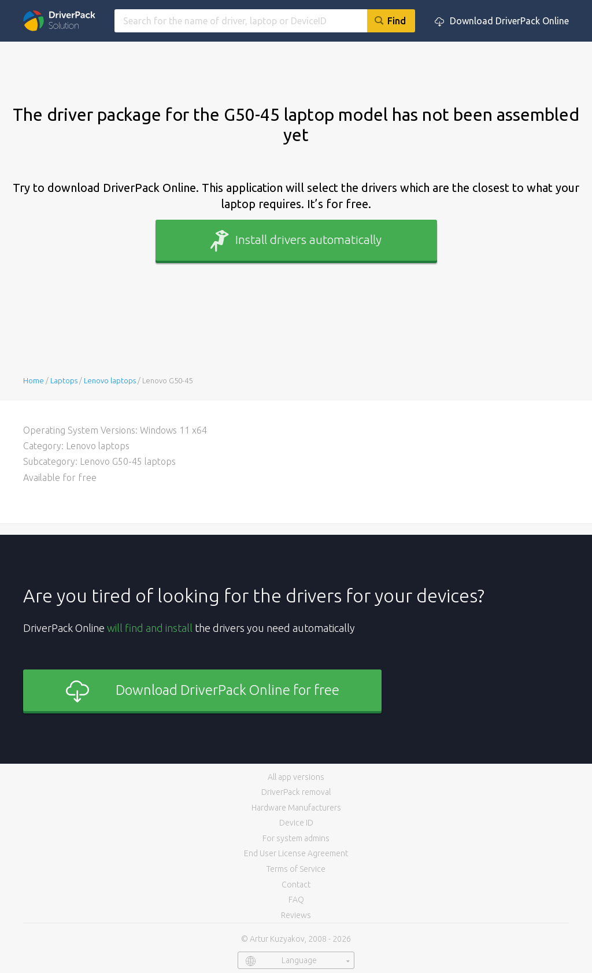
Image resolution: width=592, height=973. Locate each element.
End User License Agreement (296, 853)
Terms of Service (296, 869)
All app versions (296, 777)
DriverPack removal (296, 792)
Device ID (296, 822)
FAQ (296, 899)
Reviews (296, 915)
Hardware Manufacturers (296, 807)
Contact (296, 884)
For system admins (296, 838)
